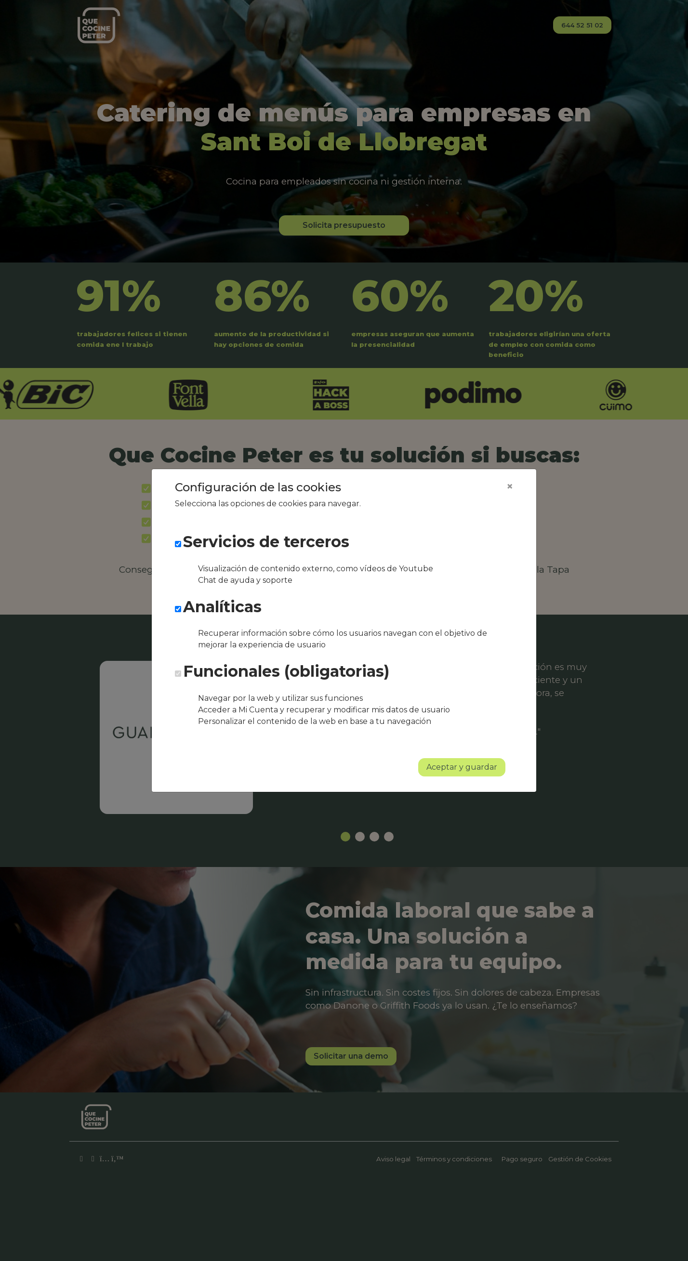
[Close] (510, 486)
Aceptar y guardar (461, 767)
